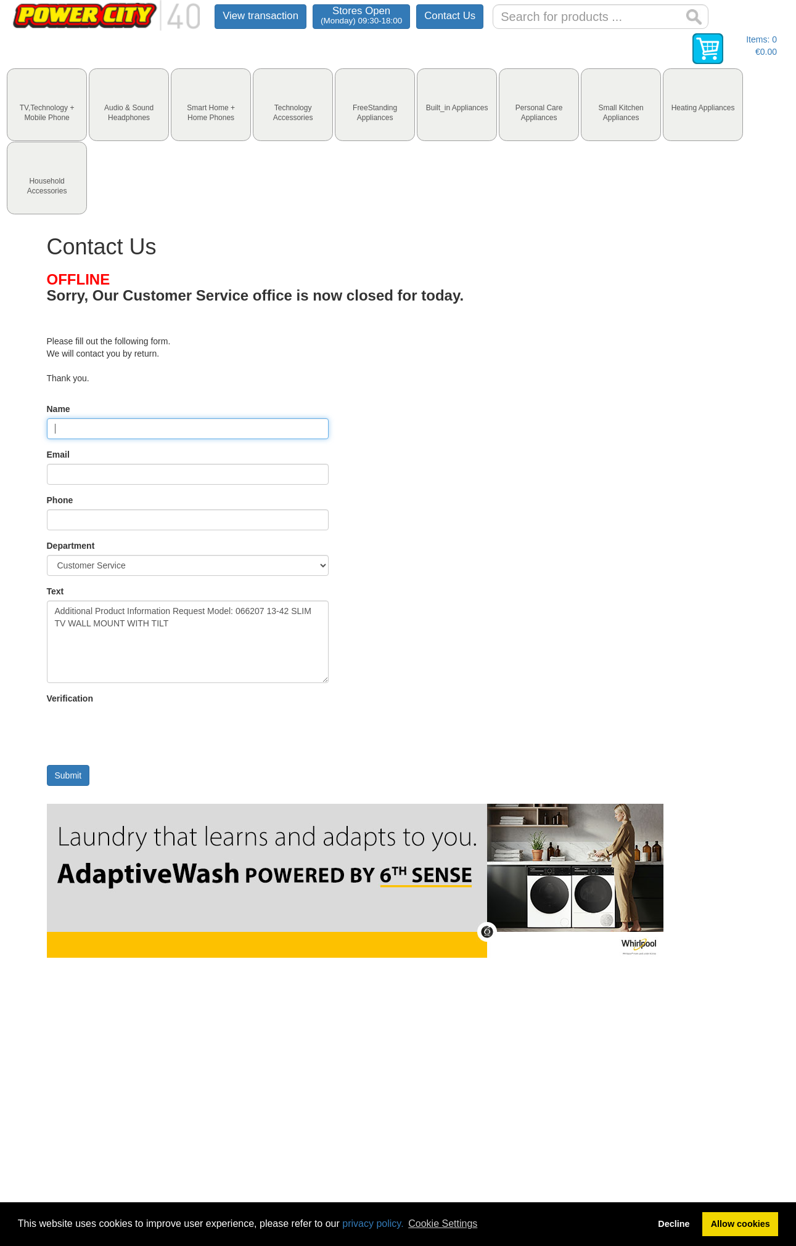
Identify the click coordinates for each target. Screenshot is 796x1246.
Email (58, 454)
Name (58, 409)
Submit (68, 775)
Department (71, 546)
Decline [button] (673, 1224)
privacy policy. (372, 1223)
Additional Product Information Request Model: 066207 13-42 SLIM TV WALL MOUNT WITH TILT (188, 642)
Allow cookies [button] (740, 1224)
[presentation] (46, 104)
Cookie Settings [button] (442, 1223)
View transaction (260, 16)
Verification (70, 698)
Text (55, 591)
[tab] (47, 104)
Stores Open (361, 15)
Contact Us (449, 16)
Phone (60, 500)
